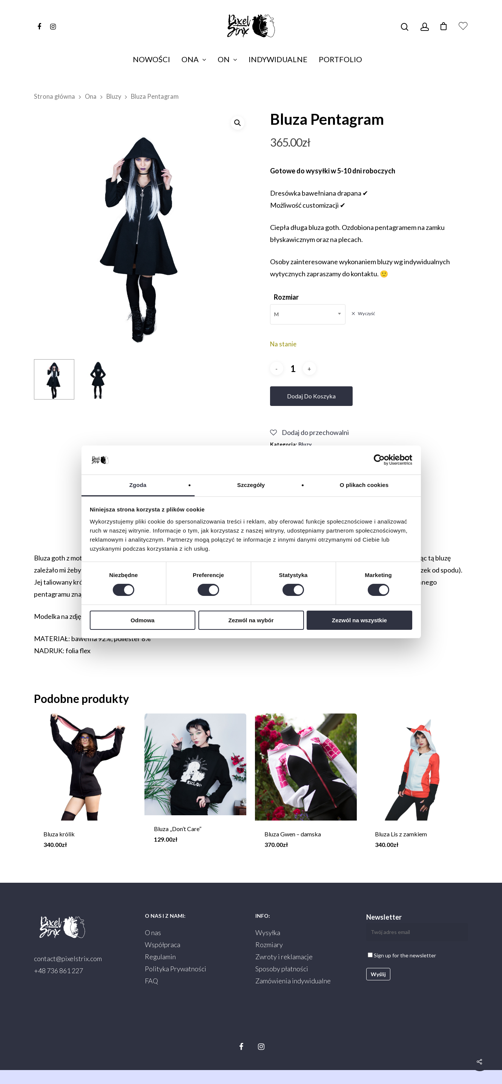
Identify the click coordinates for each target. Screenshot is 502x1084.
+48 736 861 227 (58, 970)
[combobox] (307, 314)
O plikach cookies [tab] (364, 485)
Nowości (151, 59)
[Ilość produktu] (293, 368)
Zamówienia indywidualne (293, 981)
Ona (193, 59)
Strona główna (54, 96)
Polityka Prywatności (175, 969)
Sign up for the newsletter (402, 955)
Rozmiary (269, 944)
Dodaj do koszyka (311, 396)
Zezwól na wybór (250, 620)
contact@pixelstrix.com (68, 958)
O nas (153, 932)
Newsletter (417, 927)
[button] (237, 123)
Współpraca (162, 944)
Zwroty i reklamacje (284, 956)
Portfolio (340, 59)
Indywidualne (278, 59)
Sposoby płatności (281, 969)
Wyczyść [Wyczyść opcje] (366, 313)
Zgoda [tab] (138, 485)
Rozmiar (286, 297)
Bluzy (113, 96)
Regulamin (160, 956)
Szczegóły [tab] (251, 485)
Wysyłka (267, 932)
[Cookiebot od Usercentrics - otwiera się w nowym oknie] (379, 459)
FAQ (151, 981)
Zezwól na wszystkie (359, 620)
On (227, 59)
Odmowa (142, 620)
